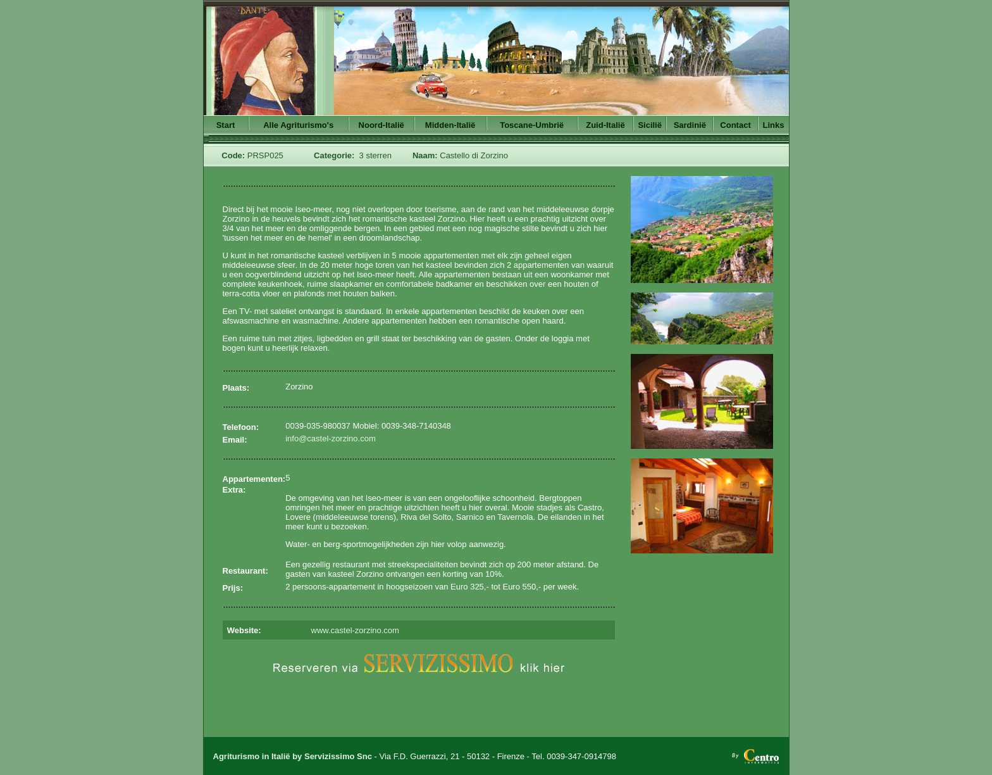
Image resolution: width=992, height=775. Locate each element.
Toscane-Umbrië (532, 125)
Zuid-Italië (605, 125)
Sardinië (690, 125)
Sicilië (650, 125)
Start (225, 125)
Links (773, 125)
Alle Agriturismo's (298, 125)
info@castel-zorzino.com (330, 438)
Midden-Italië (450, 125)
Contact (735, 125)
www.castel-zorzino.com (355, 630)
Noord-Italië (381, 125)
